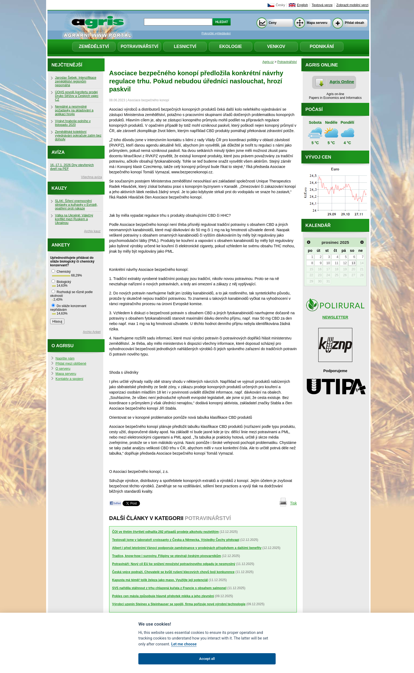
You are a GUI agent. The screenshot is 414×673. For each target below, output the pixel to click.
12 (345, 263)
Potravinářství (139, 46)
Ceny (272, 23)
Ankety (60, 245)
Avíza (58, 152)
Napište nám (65, 358)
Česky (280, 5)
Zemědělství (94, 46)
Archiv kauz (92, 231)
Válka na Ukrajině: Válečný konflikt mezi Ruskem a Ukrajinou (74, 219)
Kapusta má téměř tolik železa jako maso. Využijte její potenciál (160, 580)
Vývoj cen (318, 157)
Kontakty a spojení (69, 379)
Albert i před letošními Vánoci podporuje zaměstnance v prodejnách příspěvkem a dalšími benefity (186, 548)
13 (353, 263)
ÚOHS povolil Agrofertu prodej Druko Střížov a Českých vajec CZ (76, 96)
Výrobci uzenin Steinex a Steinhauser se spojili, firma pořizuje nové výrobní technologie (179, 604)
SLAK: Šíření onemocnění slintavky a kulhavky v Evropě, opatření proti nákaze (76, 204)
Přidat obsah (354, 23)
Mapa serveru (317, 23)
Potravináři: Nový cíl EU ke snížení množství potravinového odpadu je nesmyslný (173, 564)
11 (336, 263)
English (302, 5)
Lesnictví (185, 46)
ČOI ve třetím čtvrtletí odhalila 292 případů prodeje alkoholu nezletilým (165, 532)
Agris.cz (267, 62)
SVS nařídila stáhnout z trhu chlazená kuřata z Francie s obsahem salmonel (169, 588)
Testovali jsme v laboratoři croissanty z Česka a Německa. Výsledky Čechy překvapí (175, 540)
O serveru (63, 369)
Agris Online (342, 81)
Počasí (314, 109)
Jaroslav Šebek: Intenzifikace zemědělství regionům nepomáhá (75, 81)
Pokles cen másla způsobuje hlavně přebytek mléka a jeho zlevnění (163, 596)
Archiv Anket (92, 332)
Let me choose (184, 644)
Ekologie (230, 46)
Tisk (293, 503)
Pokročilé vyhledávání (216, 33)
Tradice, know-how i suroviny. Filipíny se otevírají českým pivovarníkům (166, 556)
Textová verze (322, 5)
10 (328, 263)
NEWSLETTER (335, 317)
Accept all (207, 659)
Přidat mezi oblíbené (71, 363)
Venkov (276, 46)
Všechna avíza (91, 177)
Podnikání (322, 46)
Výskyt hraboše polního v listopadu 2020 (73, 123)
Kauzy (59, 188)
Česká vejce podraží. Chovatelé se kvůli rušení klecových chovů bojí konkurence (173, 572)
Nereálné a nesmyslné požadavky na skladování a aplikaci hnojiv (74, 110)
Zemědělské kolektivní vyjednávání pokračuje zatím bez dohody (78, 135)
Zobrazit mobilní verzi (352, 5)
